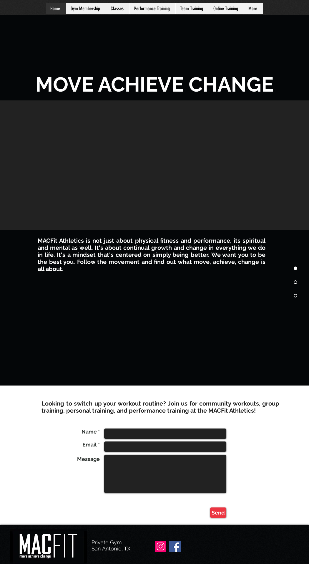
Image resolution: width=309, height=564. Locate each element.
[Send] (218, 512)
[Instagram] (160, 546)
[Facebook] (175, 546)
